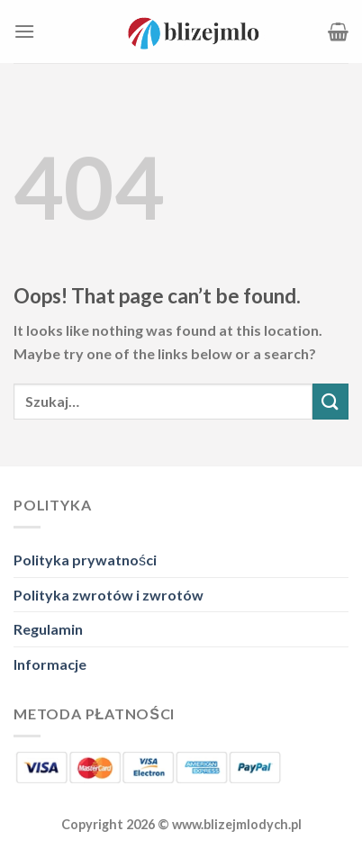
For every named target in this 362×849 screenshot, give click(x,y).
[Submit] (330, 401)
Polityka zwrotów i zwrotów (109, 594)
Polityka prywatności (85, 559)
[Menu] (24, 31)
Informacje (50, 664)
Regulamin (48, 628)
